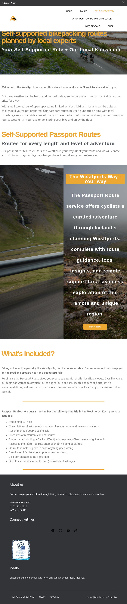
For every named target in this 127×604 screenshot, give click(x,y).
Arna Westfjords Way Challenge (93, 19)
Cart (13, 3)
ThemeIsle (112, 597)
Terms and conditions (23, 597)
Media (42, 597)
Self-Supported (104, 11)
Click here (74, 494)
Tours (83, 11)
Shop (111, 26)
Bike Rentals (92, 26)
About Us (54, 597)
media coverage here (36, 577)
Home (69, 11)
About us (17, 485)
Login (5, 3)
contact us (59, 577)
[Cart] (123, 2)
